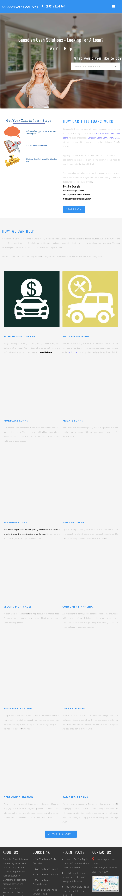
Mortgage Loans (16, 420)
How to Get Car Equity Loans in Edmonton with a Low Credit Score (75, 863)
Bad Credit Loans (75, 797)
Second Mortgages (18, 606)
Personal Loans (15, 522)
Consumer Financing (77, 606)
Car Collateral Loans (111, 138)
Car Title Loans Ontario (46, 868)
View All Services (61, 834)
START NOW (74, 209)
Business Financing (18, 708)
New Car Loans (73, 522)
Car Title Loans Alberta (46, 874)
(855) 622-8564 (55, 6)
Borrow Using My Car (20, 336)
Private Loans (72, 420)
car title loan (73, 352)
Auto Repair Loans (76, 336)
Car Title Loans (102, 133)
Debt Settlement (74, 708)
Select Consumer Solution (88, 66)
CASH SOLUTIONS (20, 6)
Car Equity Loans (95, 138)
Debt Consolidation (18, 797)
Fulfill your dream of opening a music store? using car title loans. (73, 877)
